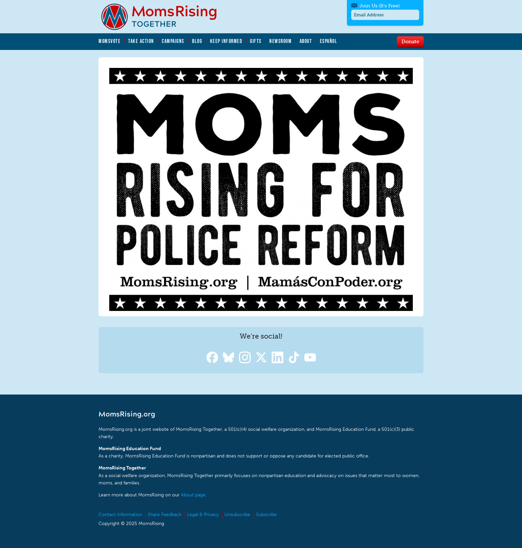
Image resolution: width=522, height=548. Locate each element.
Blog (197, 41)
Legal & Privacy (203, 514)
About (306, 41)
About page (193, 495)
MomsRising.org (163, 16)
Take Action (141, 41)
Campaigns (173, 41)
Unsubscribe (237, 514)
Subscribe (266, 514)
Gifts (256, 41)
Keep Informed (226, 41)
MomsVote (110, 41)
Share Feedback (164, 514)
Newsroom (280, 41)
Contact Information (120, 514)
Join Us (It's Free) (379, 6)
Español (329, 41)
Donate (410, 41)
